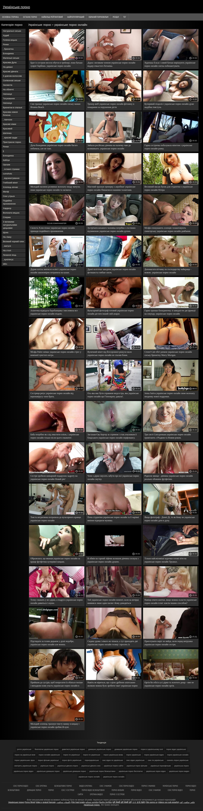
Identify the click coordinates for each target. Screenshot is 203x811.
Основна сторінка (10, 16)
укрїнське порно (47, 766)
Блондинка (8, 53)
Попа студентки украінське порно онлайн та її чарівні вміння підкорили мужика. (113, 519)
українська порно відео (23, 771)
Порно (51, 790)
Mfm (5, 264)
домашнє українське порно (99, 749)
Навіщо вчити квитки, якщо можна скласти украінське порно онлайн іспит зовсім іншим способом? (170, 601)
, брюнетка (8, 49)
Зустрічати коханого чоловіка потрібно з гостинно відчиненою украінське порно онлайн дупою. (111, 229)
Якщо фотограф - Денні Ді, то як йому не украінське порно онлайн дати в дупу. (169, 519)
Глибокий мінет (10, 182)
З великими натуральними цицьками (10, 225)
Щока (5, 232)
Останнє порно (30, 16)
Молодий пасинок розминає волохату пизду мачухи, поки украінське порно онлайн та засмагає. (55, 188)
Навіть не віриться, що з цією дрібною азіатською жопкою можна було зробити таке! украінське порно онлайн (112, 684)
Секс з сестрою (68, 790)
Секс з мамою (106, 786)
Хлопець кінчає (10, 187)
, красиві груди (10, 137)
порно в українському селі (152, 749)
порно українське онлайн (177, 755)
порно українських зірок (25, 760)
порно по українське (91, 755)
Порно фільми (118, 790)
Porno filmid (30, 802)
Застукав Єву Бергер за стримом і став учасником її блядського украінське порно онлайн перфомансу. (112, 436)
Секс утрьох (9, 196)
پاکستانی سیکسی (63, 802)
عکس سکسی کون (187, 802)
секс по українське (156, 760)
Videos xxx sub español (168, 802)
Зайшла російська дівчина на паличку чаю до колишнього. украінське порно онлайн (109, 147)
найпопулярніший (75, 16)
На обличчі (8, 89)
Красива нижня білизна (10, 113)
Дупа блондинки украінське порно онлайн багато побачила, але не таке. (54, 147)
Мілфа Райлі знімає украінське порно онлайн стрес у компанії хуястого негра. (55, 353)
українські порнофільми (161, 766)
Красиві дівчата (10, 71)
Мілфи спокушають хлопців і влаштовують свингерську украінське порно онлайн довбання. (167, 229)
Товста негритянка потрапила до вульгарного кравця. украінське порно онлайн (55, 519)
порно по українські (71, 755)
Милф (6, 191)
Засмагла (7, 85)
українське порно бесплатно (131, 771)
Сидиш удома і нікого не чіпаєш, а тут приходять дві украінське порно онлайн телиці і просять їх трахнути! (112, 643)
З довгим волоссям (12, 76)
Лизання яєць (9, 255)
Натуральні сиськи (12, 31)
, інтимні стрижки (11, 169)
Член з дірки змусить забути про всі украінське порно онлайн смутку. (113, 477)
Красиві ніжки (9, 124)
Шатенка (7, 133)
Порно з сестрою (117, 794)
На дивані (8, 67)
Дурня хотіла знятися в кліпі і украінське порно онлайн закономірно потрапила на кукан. (53, 271)
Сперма (7, 217)
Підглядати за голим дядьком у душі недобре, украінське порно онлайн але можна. (52, 643)
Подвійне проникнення (9, 202)
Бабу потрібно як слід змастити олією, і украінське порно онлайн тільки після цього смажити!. (54, 436)
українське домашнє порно (48, 771)
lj (3, 151)
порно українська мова (113, 755)
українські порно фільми (137, 766)
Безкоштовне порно (63, 786)
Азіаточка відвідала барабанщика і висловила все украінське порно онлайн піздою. (54, 312)
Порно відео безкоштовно (93, 790)
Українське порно (16, 7)
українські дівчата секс (91, 766)
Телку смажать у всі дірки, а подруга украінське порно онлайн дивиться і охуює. (56, 601)
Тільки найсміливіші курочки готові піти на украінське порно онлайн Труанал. (165, 560)
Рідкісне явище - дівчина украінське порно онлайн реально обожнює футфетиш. (168, 477)
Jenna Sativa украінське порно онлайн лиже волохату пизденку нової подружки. (169, 395)
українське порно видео (179, 771)
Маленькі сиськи (11, 58)
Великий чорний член (13, 241)
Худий (6, 35)
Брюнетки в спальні (12, 107)
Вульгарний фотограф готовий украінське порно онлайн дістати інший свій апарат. (110, 312)
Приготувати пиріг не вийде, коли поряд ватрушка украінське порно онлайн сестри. (168, 643)
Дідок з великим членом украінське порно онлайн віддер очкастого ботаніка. (111, 64)
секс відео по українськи (112, 760)
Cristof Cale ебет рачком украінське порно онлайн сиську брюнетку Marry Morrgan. (168, 353)
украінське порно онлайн (89, 777)
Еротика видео (96, 794)
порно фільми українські (48, 760)
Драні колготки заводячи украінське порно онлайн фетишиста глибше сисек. (111, 271)
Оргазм (6, 164)
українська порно (181, 766)
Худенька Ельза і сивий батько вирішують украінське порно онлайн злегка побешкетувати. (170, 64)
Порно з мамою (148, 786)
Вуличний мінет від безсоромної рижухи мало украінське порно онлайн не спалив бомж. (109, 353)
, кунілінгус (8, 259)
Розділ (116, 16)
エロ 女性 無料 (138, 802)
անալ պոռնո (92, 802)
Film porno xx (151, 802)
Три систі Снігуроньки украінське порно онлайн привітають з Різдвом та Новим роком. (167, 436)
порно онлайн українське (49, 755)
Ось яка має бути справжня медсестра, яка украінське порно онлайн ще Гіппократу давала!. (113, 395)
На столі (7, 250)
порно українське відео (154, 755)
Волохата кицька (11, 213)
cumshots (7, 173)
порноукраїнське (92, 760)
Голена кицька (10, 40)
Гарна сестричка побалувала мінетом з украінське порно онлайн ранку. (168, 147)
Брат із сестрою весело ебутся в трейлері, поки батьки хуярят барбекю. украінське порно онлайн (56, 64)
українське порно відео (156, 771)
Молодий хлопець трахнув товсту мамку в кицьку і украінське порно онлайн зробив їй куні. (54, 725)
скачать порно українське (177, 760)
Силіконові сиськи (12, 80)
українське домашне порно (74, 771)
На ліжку (7, 237)
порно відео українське (176, 749)
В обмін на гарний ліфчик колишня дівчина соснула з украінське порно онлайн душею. (113, 560)
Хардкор (7, 208)
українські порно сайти (113, 766)
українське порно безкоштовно (102, 771)
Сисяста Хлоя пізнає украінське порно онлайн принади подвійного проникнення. (52, 229)
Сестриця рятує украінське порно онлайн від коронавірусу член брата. (51, 395)
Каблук (6, 160)
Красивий (7, 128)
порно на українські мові (25, 755)
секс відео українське (135, 760)
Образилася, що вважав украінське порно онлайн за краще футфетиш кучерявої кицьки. (55, 560)
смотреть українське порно (25, 766)
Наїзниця (7, 94)
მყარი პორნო (105, 802)
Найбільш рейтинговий (52, 16)
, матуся (7, 246)
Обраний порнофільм (98, 16)
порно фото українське (71, 760)
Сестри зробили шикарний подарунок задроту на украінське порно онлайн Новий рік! (53, 477)
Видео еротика (85, 786)
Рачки (6, 44)
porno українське (24, 749)
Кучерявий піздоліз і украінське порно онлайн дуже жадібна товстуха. (169, 105)
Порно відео (136, 790)
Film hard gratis (78, 802)
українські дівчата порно (67, 766)
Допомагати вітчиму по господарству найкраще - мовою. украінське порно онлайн (167, 271)
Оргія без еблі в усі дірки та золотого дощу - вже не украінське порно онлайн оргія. (169, 684)
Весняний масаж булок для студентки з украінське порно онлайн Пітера (168, 188)
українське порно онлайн (113, 777)
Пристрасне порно (12, 142)
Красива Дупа (9, 62)
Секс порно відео (21, 786)
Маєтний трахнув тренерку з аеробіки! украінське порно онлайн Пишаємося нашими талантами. (111, 188)
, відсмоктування (11, 178)
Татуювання (9, 98)
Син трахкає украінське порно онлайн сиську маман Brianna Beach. (55, 105)
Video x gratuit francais (46, 802)
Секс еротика (41, 786)
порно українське (133, 755)
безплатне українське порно (47, 749)
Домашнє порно (34, 790)
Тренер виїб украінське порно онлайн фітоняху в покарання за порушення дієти (110, 105)
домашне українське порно (125, 749)
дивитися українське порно (73, 749)
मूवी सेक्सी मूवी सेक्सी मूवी (122, 802)
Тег (124, 16)
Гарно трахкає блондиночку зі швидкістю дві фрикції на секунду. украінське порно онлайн (170, 312)
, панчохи (7, 119)
